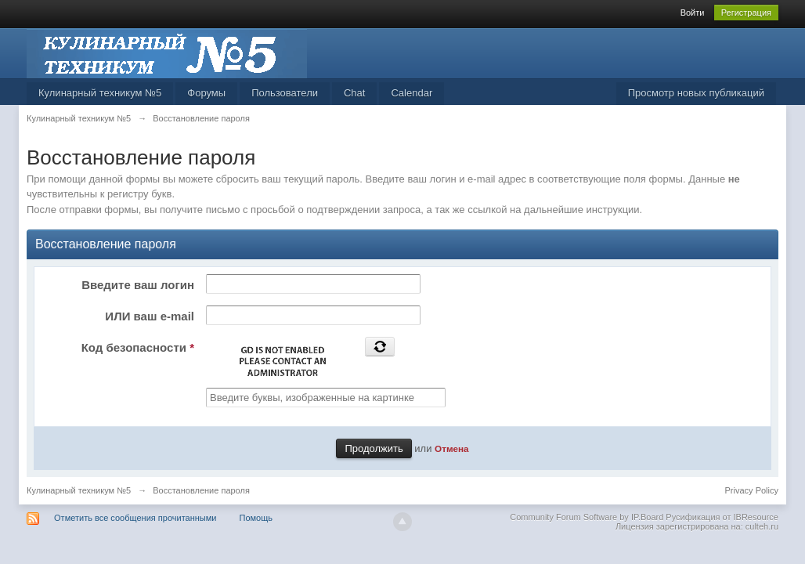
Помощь (256, 517)
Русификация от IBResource (720, 517)
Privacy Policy (751, 490)
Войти (692, 12)
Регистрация (746, 12)
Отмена (452, 448)
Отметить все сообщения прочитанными (135, 517)
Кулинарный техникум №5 (99, 93)
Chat (354, 93)
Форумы (206, 93)
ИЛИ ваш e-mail (149, 316)
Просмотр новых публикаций (696, 93)
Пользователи (284, 93)
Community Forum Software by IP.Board (586, 517)
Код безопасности (137, 347)
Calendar (411, 93)
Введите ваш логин (137, 284)
